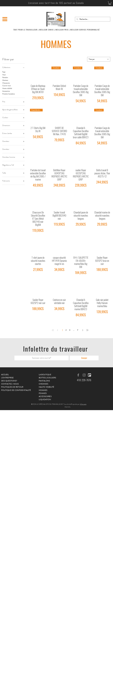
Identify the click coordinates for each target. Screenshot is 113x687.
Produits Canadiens (8, 94)
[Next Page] (82, 330)
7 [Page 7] (77, 330)
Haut (4, 74)
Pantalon (5, 77)
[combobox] (98, 59)
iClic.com (83, 404)
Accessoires (6, 91)
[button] (110, 3)
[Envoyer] (84, 358)
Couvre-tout (6, 85)
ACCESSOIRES (45, 396)
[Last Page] (87, 330)
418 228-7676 (84, 380)
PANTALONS (44, 380)
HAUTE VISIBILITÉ (46, 387)
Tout (3, 72)
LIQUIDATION (45, 399)
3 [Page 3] (69, 330)
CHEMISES (43, 384)
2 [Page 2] (65, 330)
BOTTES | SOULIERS (47, 377)
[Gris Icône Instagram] (84, 375)
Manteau (5, 80)
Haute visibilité (7, 88)
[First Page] (53, 330)
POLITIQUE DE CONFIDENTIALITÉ (16, 390)
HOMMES (43, 390)
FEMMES (43, 393)
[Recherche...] (92, 19)
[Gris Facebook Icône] (78, 375)
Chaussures (6, 83)
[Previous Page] (57, 330)
